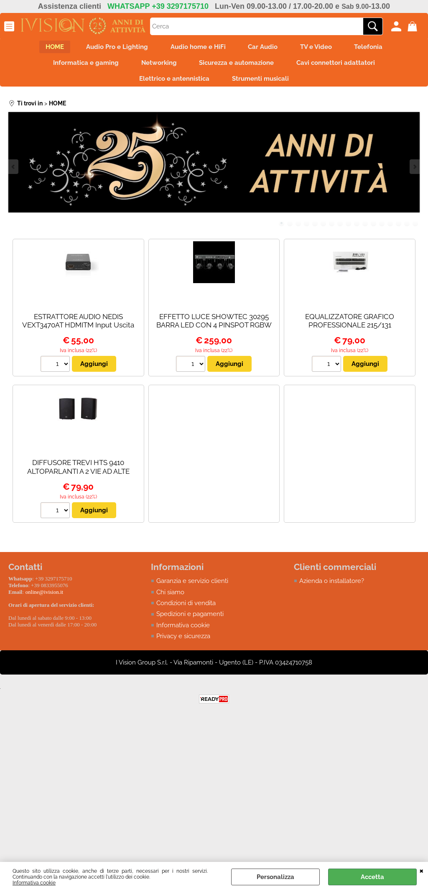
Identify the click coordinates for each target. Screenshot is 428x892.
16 (407, 229)
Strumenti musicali (261, 83)
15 (399, 229)
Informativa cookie (34, 883)
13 (382, 229)
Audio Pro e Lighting (113, 47)
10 (357, 229)
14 (390, 229)
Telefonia (375, 47)
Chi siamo (170, 597)
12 (374, 229)
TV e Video (320, 47)
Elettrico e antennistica (173, 83)
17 (415, 229)
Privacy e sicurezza (183, 642)
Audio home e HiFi (196, 47)
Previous (13, 172)
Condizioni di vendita (186, 609)
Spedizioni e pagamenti (190, 620)
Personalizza (275, 877)
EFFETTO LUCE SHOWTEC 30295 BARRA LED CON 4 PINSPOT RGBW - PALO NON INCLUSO (214, 330)
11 (365, 229)
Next (414, 172)
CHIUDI (421, 870)
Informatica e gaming (82, 65)
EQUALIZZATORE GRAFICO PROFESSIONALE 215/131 (349, 326)
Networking (158, 65)
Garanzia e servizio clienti (192, 586)
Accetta (372, 877)
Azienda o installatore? (331, 586)
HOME (48, 47)
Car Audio (264, 47)
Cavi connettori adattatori (340, 65)
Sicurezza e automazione (238, 65)
